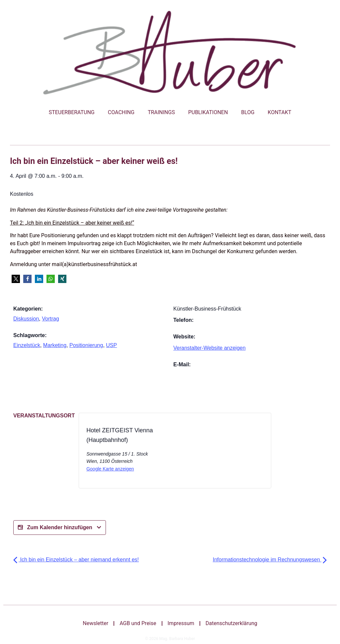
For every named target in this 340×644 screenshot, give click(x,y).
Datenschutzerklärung (231, 623)
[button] (16, 279)
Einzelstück (26, 345)
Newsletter (95, 623)
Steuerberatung (72, 112)
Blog (247, 112)
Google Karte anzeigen (110, 468)
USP (111, 345)
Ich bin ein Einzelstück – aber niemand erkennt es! (76, 559)
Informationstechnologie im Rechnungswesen (270, 559)
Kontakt (279, 112)
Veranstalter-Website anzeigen (209, 348)
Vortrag (50, 319)
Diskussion (26, 319)
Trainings (161, 112)
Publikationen (208, 112)
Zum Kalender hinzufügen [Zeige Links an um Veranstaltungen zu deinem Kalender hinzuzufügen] (60, 527)
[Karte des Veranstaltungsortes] (203, 452)
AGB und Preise (138, 623)
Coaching (121, 112)
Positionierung (86, 345)
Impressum (181, 623)
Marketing (54, 345)
